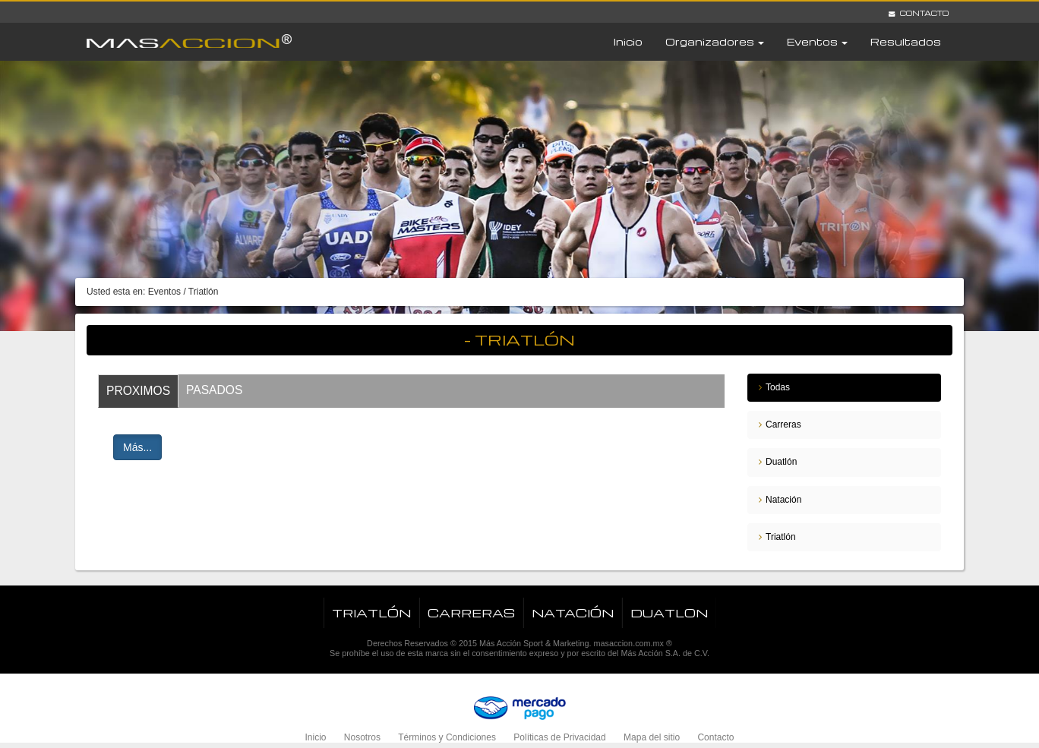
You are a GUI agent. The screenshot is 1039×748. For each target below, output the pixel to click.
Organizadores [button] (714, 41)
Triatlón (781, 537)
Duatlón (781, 461)
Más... (137, 447)
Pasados (214, 389)
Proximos (138, 390)
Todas (778, 387)
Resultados (905, 41)
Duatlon (669, 612)
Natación (783, 499)
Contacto (919, 12)
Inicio (628, 41)
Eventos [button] (817, 41)
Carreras (783, 424)
